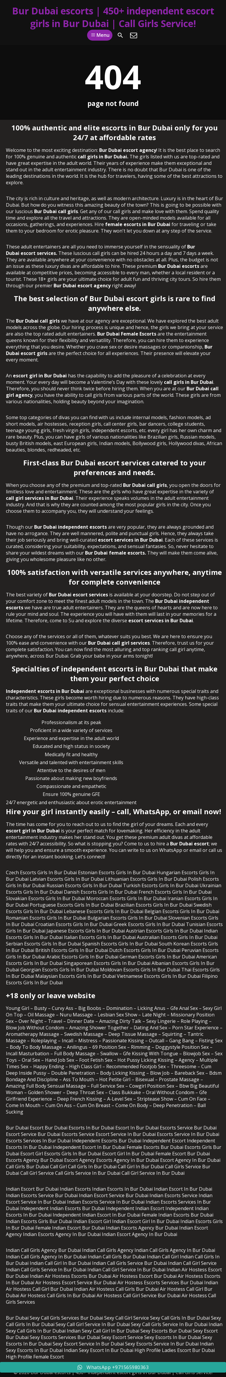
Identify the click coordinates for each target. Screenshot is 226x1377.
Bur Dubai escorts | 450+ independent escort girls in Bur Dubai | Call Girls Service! (113, 17)
